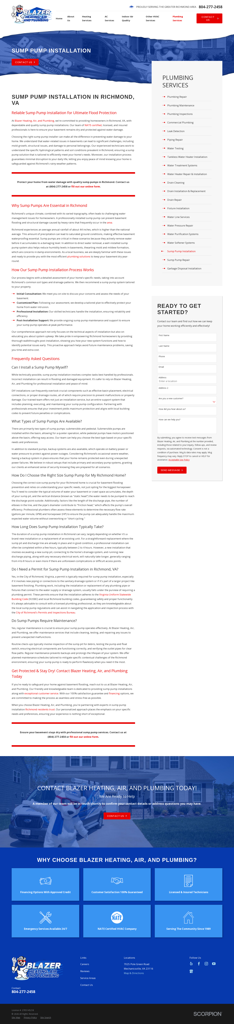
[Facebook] (199, 963)
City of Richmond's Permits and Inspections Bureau (45, 612)
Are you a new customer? (171, 398)
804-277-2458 (210, 7)
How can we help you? (169, 419)
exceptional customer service (41, 693)
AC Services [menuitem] (109, 18)
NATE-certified (93, 125)
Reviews (85, 971)
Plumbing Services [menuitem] (178, 18)
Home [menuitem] (59, 18)
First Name (164, 335)
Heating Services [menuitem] (86, 18)
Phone (162, 356)
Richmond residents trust (40, 709)
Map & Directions (134, 973)
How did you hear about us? (172, 409)
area (109, 222)
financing (114, 693)
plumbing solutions (78, 256)
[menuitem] (187, 97)
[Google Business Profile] (191, 971)
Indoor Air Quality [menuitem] (127, 18)
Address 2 (163, 388)
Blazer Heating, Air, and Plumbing (34, 120)
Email (161, 367)
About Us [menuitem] (70, 18)
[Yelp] (191, 963)
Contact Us (86, 985)
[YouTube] (213, 963)
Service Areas (88, 978)
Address (162, 377)
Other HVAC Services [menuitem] (152, 18)
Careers (84, 964)
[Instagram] (206, 963)
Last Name (164, 346)
